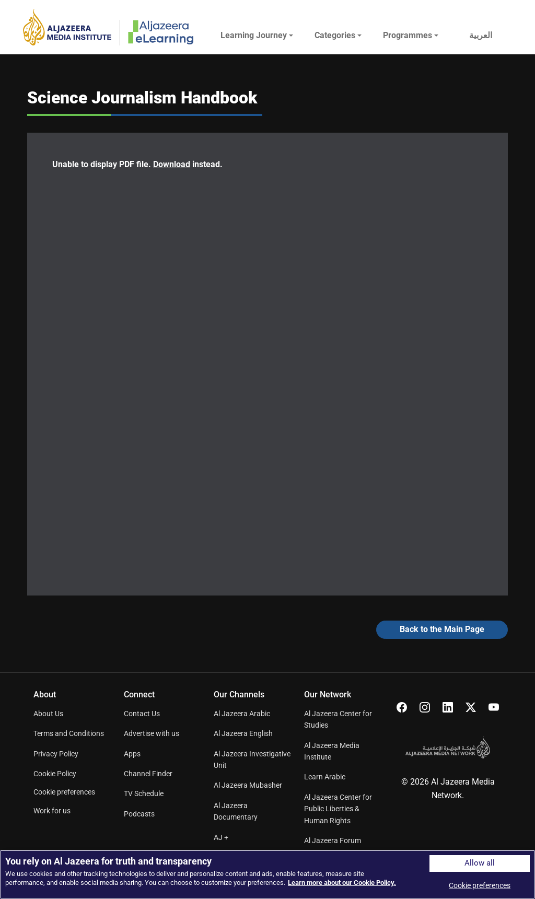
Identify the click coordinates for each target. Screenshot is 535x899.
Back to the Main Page (442, 629)
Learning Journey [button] (253, 35)
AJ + (221, 837)
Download (171, 164)
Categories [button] (335, 35)
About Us (48, 713)
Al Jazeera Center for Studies (338, 719)
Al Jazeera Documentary (236, 811)
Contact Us (142, 713)
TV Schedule (144, 793)
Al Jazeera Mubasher (248, 785)
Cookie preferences (64, 792)
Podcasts (139, 814)
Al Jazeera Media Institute (331, 751)
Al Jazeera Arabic (242, 713)
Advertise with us (151, 733)
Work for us (52, 811)
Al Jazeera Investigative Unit (252, 759)
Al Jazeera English (243, 733)
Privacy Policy (55, 754)
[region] (267, 874)
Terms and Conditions (68, 733)
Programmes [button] (407, 35)
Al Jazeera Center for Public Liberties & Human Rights (338, 809)
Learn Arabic (324, 777)
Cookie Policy (54, 773)
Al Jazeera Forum (332, 840)
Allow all (479, 863)
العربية (480, 35)
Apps (132, 754)
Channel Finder (148, 773)
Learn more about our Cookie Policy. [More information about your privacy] (342, 882)
